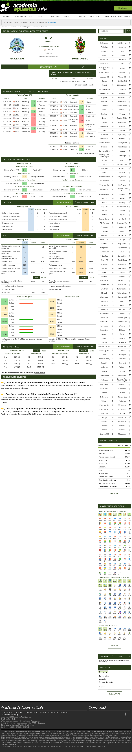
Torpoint (122, 215)
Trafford (122, 305)
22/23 (17, 122)
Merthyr (104, 215)
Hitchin (104, 342)
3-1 (82, 120)
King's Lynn (122, 185)
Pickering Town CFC (11, 170)
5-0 (113, 227)
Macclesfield (104, 77)
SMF (13, 719)
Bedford (104, 244)
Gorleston (122, 359)
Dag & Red (122, 244)
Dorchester (122, 102)
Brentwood (122, 97)
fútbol (70, 731)
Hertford (122, 139)
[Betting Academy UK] (120, 714)
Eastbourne (104, 190)
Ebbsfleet (104, 227)
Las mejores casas (23, 17)
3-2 (34, 112)
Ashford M (122, 227)
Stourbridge (122, 256)
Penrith (41, 112)
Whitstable (104, 264)
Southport (122, 363)
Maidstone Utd (122, 43)
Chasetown (104, 297)
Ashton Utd (90, 146)
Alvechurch (104, 59)
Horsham (122, 168)
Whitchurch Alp (73, 109)
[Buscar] (128, 31)
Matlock (104, 211)
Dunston (104, 147)
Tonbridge (122, 156)
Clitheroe (90, 113)
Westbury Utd (104, 351)
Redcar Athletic (42, 102)
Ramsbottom (41, 128)
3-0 (34, 115)
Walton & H (122, 281)
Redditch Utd (122, 81)
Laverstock (122, 122)
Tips (67, 17)
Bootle (104, 355)
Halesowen (122, 285)
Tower (104, 173)
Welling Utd (104, 239)
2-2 (82, 125)
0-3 (82, 109)
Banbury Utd (122, 297)
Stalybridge (104, 126)
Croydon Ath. (122, 177)
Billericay (104, 106)
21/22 (17, 125)
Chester (122, 126)
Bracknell (104, 289)
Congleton (104, 114)
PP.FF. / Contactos (38, 723)
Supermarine (122, 248)
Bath (122, 51)
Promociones (110, 17)
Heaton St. (25, 122)
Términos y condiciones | (10, 725)
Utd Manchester (104, 89)
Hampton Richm (104, 177)
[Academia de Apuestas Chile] (91, 714)
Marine (122, 68)
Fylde (104, 118)
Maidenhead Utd (104, 346)
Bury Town (104, 207)
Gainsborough (104, 194)
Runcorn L (80, 58)
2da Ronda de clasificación (48, 57)
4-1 (113, 118)
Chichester (122, 264)
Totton (104, 55)
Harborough (104, 326)
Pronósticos (54, 17)
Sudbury (104, 198)
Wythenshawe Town (73, 120)
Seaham (25, 118)
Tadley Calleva (122, 289)
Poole (122, 334)
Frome (122, 314)
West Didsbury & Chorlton (59, 190)
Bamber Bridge (122, 118)
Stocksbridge (122, 147)
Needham (104, 135)
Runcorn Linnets (37, 196)
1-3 (113, 102)
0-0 (34, 108)
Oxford (122, 351)
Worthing (122, 93)
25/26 (17, 102)
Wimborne (104, 51)
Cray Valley (122, 268)
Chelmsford (104, 139)
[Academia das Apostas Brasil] (101, 714)
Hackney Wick (122, 164)
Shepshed (104, 301)
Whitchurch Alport (59, 177)
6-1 (113, 380)
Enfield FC (104, 260)
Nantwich (104, 305)
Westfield (104, 168)
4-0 (113, 190)
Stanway (122, 202)
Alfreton (122, 181)
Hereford (122, 371)
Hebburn (122, 151)
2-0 (113, 43)
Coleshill (104, 235)
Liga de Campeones (91, 735)
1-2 (82, 116)
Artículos (96, 17)
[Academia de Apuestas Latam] (116, 714)
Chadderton (122, 89)
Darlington (122, 355)
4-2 (34, 125)
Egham (122, 130)
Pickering (17, 58)
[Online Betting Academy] (106, 714)
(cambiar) (104, 662)
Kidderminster (122, 85)
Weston (122, 160)
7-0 (34, 131)
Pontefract (90, 116)
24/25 (17, 115)
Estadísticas (81, 17)
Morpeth (25, 125)
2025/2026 (48, 53)
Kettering (122, 110)
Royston (104, 97)
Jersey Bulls (104, 93)
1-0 (34, 118)
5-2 (34, 102)
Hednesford (122, 235)
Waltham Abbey (104, 359)
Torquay (122, 55)
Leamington (122, 59)
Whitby (122, 272)
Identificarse (123, 8)
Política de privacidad (26, 725)
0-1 (113, 89)
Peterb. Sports (104, 219)
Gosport (104, 334)
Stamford (122, 301)
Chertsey (104, 268)
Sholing (122, 338)
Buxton (104, 81)
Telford (104, 85)
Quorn (104, 110)
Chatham (122, 64)
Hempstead (104, 330)
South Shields (104, 73)
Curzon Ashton (104, 151)
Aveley (122, 198)
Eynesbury (122, 135)
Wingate (122, 309)
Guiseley (122, 73)
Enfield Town (122, 260)
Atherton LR (122, 77)
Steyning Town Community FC (104, 156)
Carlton (122, 211)
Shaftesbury (104, 314)
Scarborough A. (122, 318)
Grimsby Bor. (104, 285)
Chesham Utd (104, 185)
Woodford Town (122, 207)
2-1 (34, 128)
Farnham (122, 231)
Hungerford (104, 248)
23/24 (17, 118)
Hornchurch (122, 219)
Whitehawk (104, 281)
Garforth (90, 102)
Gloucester (104, 322)
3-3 (113, 223)
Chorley (73, 130)
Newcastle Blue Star (104, 68)
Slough (122, 239)
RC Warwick (104, 223)
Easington (25, 105)
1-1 (82, 102)
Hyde (104, 272)
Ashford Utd (104, 64)
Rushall (122, 194)
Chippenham (122, 322)
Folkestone (104, 43)
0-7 (113, 235)
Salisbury (104, 122)
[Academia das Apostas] (96, 714)
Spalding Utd (104, 181)
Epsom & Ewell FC (122, 190)
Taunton (104, 160)
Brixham (104, 102)
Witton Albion (90, 136)
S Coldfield (104, 256)
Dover (122, 252)
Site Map (4, 719)
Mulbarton (104, 367)
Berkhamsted (122, 106)
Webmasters (35, 721)
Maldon (104, 202)
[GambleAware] (8, 750)
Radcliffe (104, 363)
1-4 (113, 185)
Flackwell (122, 173)
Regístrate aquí (26, 717)
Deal (104, 130)
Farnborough (104, 252)
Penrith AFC (37, 170)
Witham (122, 367)
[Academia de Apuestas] (111, 714)
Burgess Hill (104, 231)
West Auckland (104, 143)
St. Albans (122, 342)
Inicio (6, 17)
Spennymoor (122, 143)
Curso (40, 17)
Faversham (122, 346)
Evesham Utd (122, 223)
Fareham (104, 338)
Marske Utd (25, 131)
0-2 (34, 105)
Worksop (122, 326)
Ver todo (114, 494)
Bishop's (122, 330)
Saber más (52, 22)
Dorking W (104, 309)
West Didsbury (73, 106)
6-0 (113, 139)
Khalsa (104, 371)
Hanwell (104, 277)
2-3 (113, 268)
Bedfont (122, 277)
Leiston (104, 164)
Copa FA (48, 50)
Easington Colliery (37, 177)
